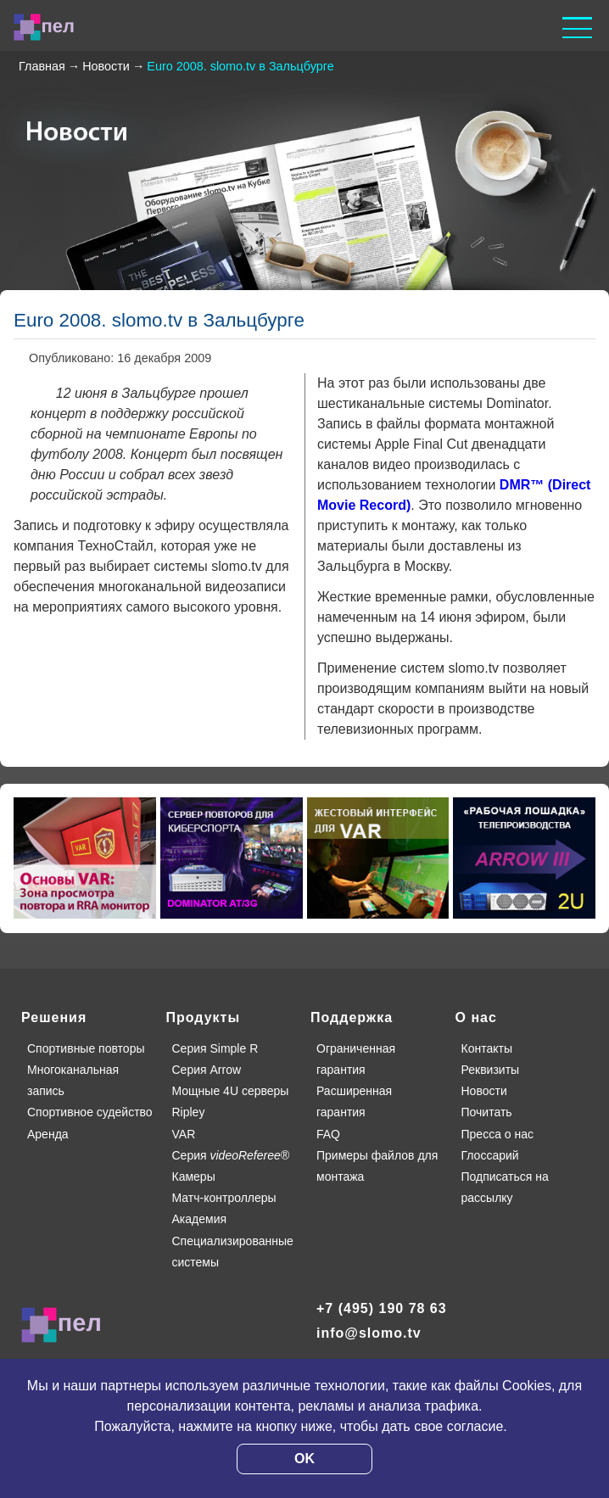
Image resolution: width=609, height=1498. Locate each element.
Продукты (203, 1017)
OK (304, 1458)
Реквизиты (490, 1069)
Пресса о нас (497, 1134)
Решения (54, 1017)
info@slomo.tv (369, 1333)
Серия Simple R (215, 1048)
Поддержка (351, 1017)
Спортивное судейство (90, 1112)
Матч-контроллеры (224, 1198)
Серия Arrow (207, 1069)
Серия (231, 1155)
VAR (184, 1134)
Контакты (486, 1048)
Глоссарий (490, 1155)
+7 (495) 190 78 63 (381, 1308)
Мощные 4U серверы (230, 1091)
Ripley (188, 1112)
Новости (484, 1091)
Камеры (193, 1176)
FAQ (328, 1134)
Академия (199, 1219)
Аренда (48, 1134)
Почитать (486, 1112)
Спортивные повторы (85, 1048)
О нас (476, 1017)
